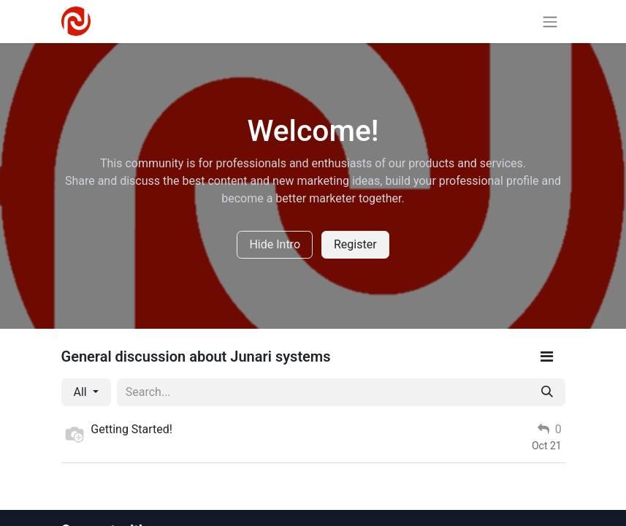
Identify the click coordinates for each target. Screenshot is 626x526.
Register (355, 244)
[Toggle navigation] (550, 21)
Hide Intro (274, 244)
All (82, 392)
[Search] (547, 392)
